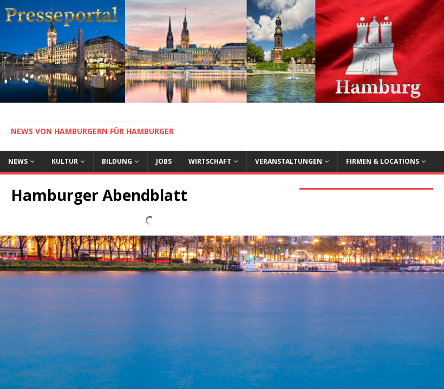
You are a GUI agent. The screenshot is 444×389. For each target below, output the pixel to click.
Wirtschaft (209, 161)
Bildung (117, 161)
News (18, 161)
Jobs (164, 161)
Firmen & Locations (382, 161)
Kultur (64, 161)
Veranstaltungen (288, 161)
